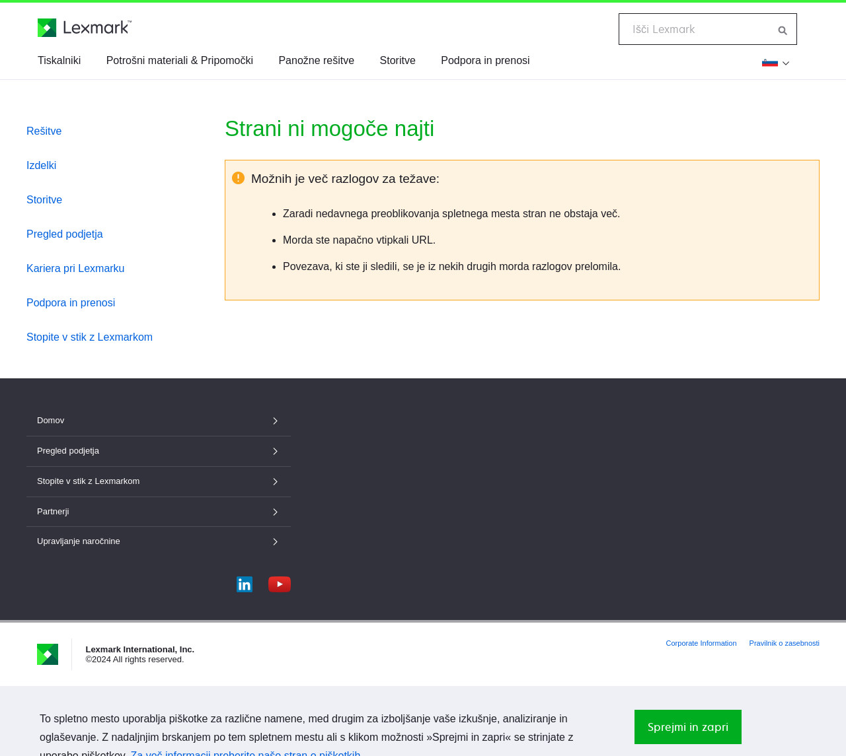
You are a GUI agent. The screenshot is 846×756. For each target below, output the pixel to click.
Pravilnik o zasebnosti (785, 643)
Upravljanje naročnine (158, 541)
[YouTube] (279, 581)
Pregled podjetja (64, 234)
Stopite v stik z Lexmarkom (89, 337)
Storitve (398, 60)
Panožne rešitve (316, 60)
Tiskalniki (59, 60)
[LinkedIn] (244, 581)
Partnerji (158, 511)
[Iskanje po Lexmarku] (783, 29)
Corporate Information (701, 643)
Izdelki (41, 165)
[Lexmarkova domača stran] (85, 27)
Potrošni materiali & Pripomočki (179, 60)
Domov (158, 420)
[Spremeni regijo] (776, 62)
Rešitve (43, 131)
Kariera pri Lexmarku (75, 268)
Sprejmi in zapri (688, 727)
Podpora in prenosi (485, 60)
